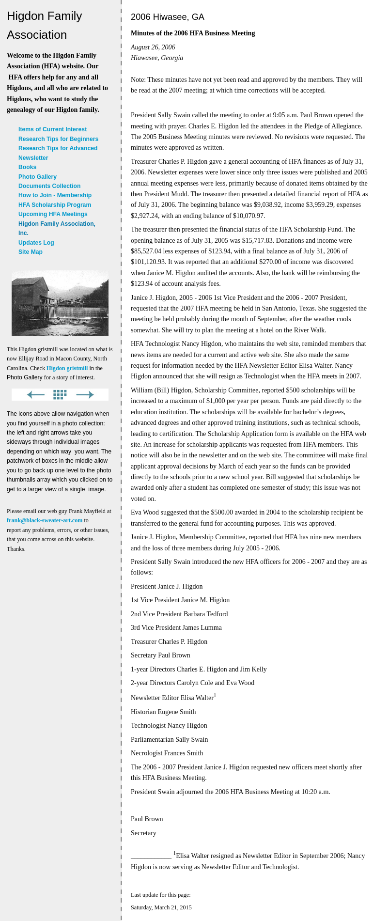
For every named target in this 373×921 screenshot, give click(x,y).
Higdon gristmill (67, 368)
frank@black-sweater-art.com (44, 520)
